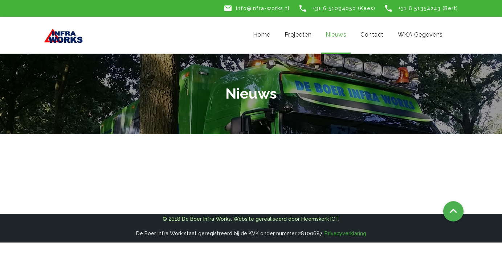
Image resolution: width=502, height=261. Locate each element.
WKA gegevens (420, 34)
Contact (372, 34)
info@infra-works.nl (257, 8)
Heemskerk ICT (319, 219)
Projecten (298, 34)
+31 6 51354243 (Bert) (421, 8)
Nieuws (336, 34)
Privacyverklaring (345, 233)
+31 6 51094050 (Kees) (336, 8)
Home (261, 34)
